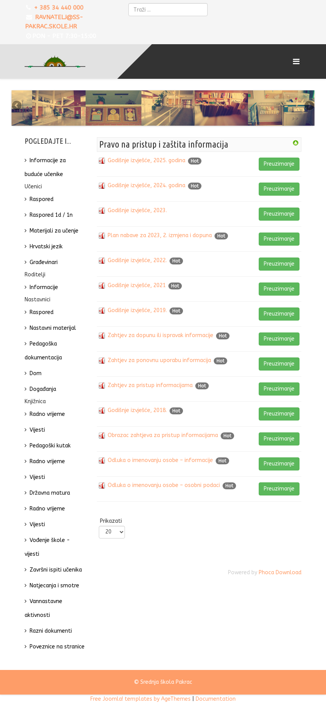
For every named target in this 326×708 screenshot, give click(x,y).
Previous (17, 108)
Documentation (216, 703)
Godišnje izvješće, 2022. (137, 264)
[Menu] (297, 61)
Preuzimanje (279, 168)
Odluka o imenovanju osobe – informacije (160, 464)
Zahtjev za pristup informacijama (150, 389)
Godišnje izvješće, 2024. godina (146, 189)
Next (308, 108)
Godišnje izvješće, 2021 (137, 289)
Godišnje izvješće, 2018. (137, 414)
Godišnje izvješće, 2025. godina (146, 164)
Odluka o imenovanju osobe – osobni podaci (164, 489)
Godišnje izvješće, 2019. (137, 314)
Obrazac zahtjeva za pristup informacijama (163, 439)
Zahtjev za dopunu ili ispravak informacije (160, 339)
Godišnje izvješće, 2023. (137, 214)
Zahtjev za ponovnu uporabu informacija (159, 364)
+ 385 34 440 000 (58, 7)
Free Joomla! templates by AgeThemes (140, 703)
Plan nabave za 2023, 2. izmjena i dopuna (160, 239)
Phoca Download (280, 576)
